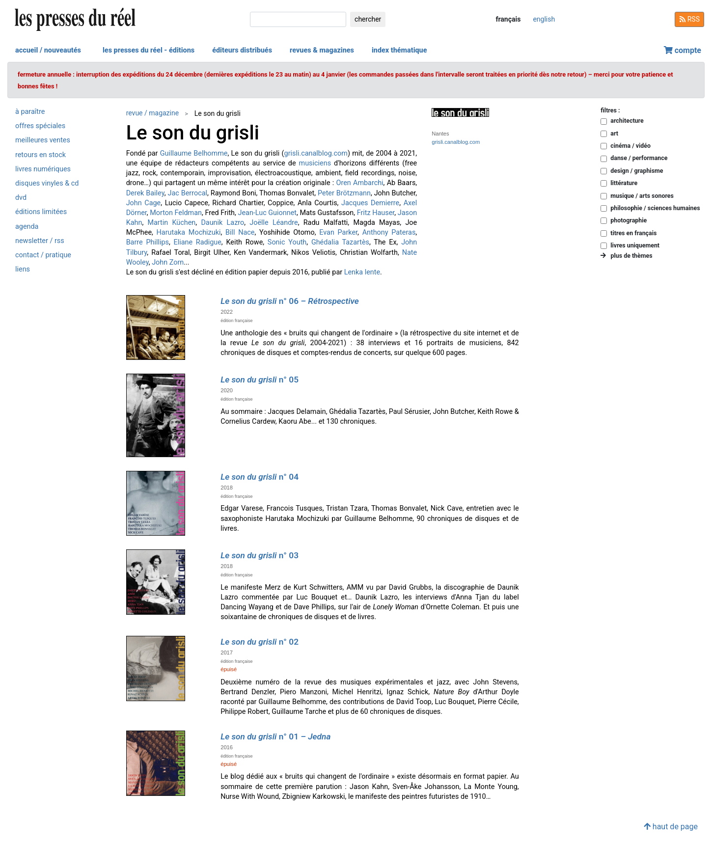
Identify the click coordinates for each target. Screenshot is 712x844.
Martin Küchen (171, 222)
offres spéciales (40, 126)
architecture (626, 120)
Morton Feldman (176, 213)
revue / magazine (152, 113)
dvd (21, 197)
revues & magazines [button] (322, 50)
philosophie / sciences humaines (655, 208)
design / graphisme (636, 170)
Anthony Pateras (389, 232)
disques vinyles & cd (47, 183)
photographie (628, 220)
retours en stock (40, 155)
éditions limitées (41, 212)
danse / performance (638, 158)
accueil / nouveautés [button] (48, 50)
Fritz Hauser (376, 213)
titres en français (633, 233)
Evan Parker (338, 232)
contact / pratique (43, 255)
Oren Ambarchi (359, 183)
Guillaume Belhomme (194, 153)
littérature (623, 183)
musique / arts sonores (642, 195)
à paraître (30, 112)
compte (682, 50)
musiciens (315, 163)
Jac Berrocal (187, 193)
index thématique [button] (399, 50)
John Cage (143, 203)
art (614, 133)
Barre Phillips (147, 242)
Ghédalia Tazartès (340, 242)
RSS (689, 19)
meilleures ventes (42, 140)
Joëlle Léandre (273, 222)
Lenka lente (362, 272)
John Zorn (168, 262)
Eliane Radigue (197, 242)
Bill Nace (239, 232)
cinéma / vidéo (630, 145)
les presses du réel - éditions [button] (148, 50)
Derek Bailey (145, 193)
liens (22, 269)
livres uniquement (634, 245)
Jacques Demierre (370, 203)
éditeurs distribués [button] (242, 50)
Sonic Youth (287, 242)
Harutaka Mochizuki (189, 232)
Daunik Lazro (222, 222)
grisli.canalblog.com (316, 153)
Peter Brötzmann (344, 193)
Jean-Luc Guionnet (267, 213)
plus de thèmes (626, 255)
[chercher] (298, 19)
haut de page (671, 826)
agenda (26, 226)
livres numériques (43, 169)
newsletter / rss (39, 241)
